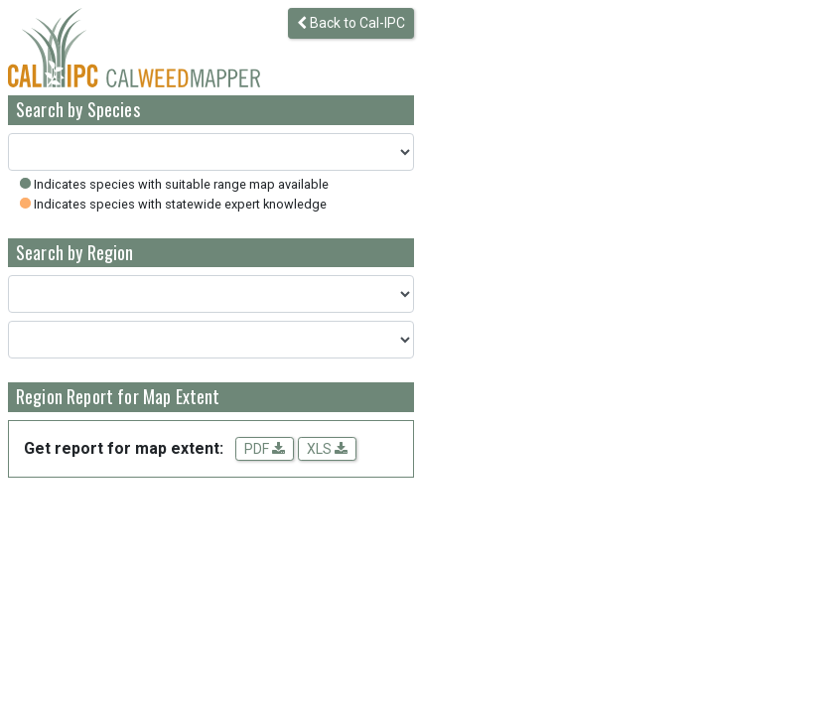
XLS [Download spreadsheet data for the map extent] (327, 449)
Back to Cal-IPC (351, 23)
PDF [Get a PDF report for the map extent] (264, 449)
